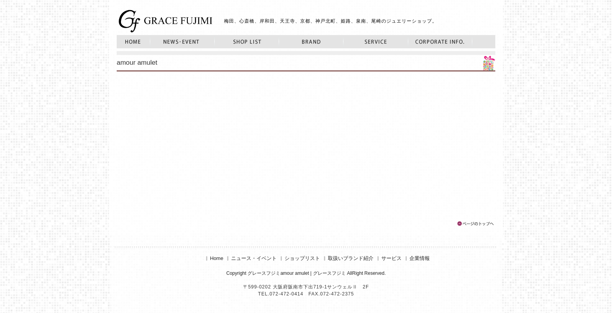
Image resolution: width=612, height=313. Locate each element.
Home (133, 41)
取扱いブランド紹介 (311, 41)
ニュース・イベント (182, 41)
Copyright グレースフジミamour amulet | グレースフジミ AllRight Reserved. (306, 273)
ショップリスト (247, 41)
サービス (375, 41)
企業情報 (440, 41)
